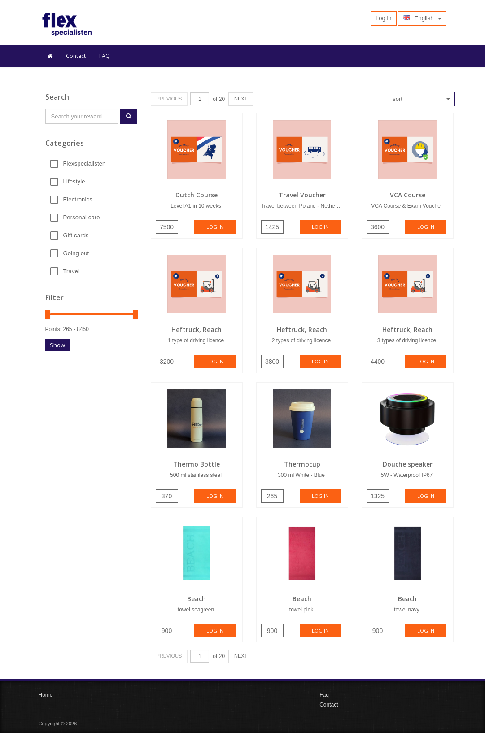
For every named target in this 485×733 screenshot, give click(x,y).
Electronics (77, 200)
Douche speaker (408, 464)
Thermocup (302, 464)
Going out (76, 254)
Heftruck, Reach (196, 329)
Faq (324, 695)
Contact (76, 56)
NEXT (240, 98)
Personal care (81, 218)
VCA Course (407, 195)
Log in (214, 226)
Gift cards (76, 236)
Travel (71, 272)
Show (57, 345)
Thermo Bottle (196, 464)
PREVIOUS (169, 98)
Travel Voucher (302, 195)
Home (46, 695)
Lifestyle (74, 182)
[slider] (47, 314)
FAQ (104, 56)
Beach (196, 598)
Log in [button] (383, 18)
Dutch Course (196, 195)
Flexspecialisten (84, 164)
